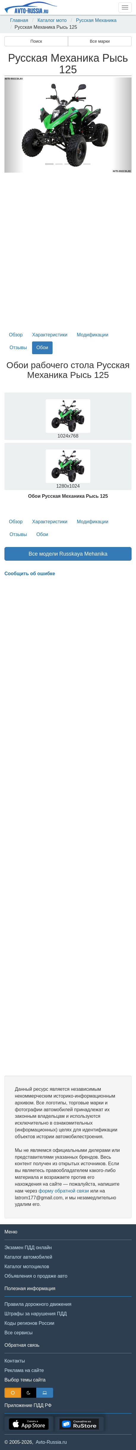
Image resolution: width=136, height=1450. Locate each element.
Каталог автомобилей (28, 1257)
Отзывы (18, 347)
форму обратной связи (64, 1190)
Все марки (100, 41)
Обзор (16, 334)
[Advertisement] (68, 254)
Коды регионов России (29, 1323)
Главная (19, 20)
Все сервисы (18, 1332)
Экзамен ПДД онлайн (28, 1247)
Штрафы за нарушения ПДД (35, 1313)
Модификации (92, 334)
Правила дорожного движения (37, 1304)
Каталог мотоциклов (26, 1266)
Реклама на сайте (24, 1370)
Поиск (36, 41)
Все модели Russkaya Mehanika (68, 554)
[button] (13, 125)
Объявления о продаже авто (35, 1276)
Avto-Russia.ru (51, 1442)
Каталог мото (52, 20)
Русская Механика (96, 20)
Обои (42, 347)
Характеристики (49, 334)
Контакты (14, 1360)
